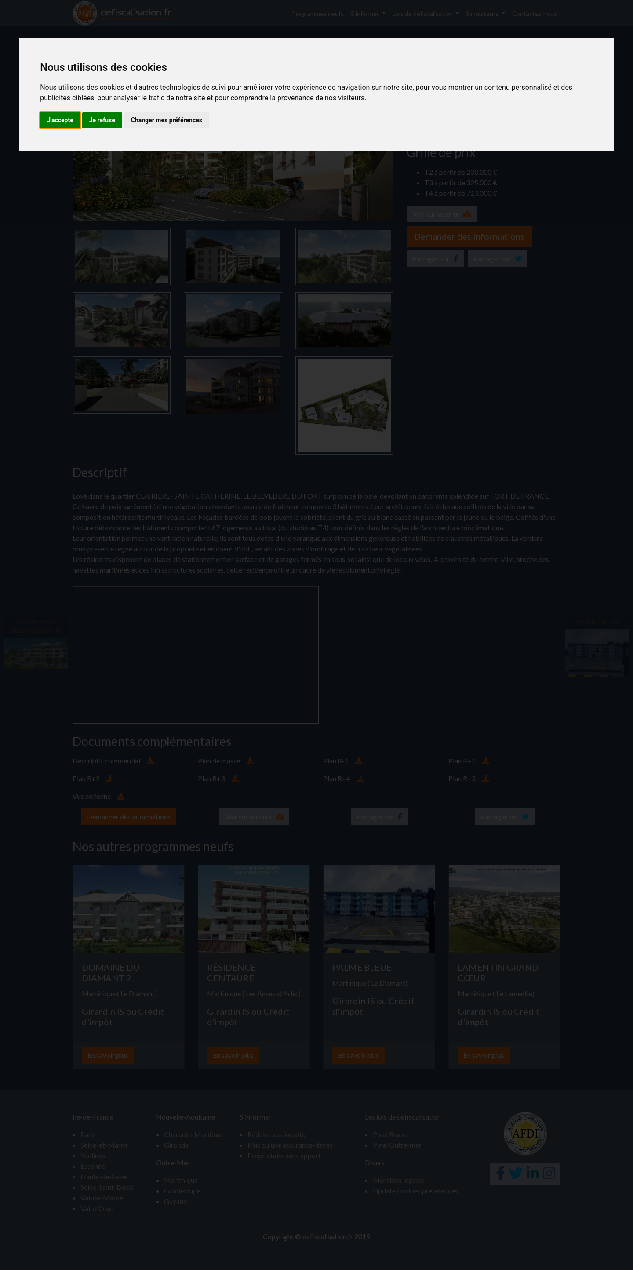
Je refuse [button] (102, 120)
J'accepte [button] (60, 120)
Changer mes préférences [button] (166, 120)
